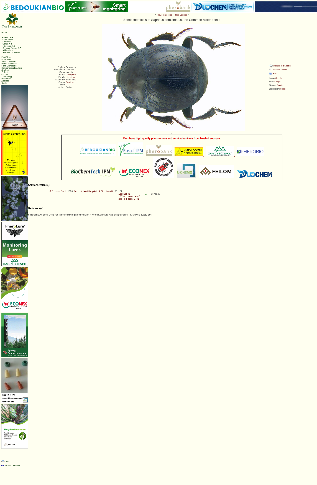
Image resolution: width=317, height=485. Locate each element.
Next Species (181, 15)
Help (275, 73)
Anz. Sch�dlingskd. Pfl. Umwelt (93, 191)
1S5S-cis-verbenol (129, 196)
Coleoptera (71, 74)
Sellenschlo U (58, 191)
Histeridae (71, 77)
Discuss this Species (282, 66)
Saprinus (70, 82)
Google (278, 78)
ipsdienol (124, 194)
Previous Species (164, 15)
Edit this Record (280, 70)
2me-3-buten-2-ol (129, 199)
